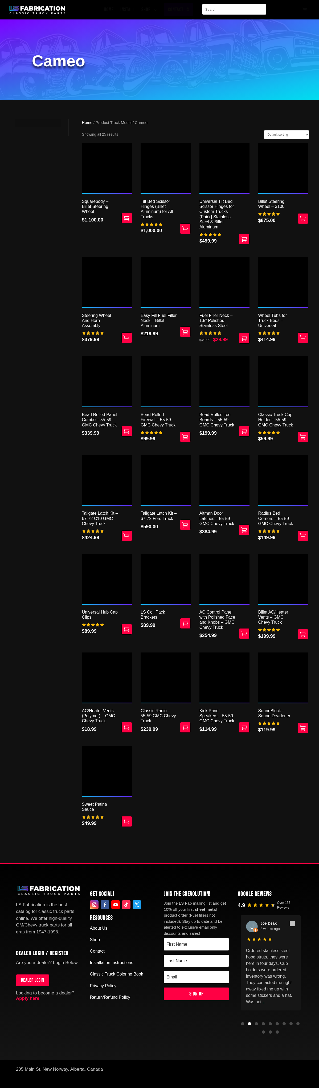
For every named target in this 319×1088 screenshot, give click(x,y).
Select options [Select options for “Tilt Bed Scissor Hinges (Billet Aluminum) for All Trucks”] (185, 228)
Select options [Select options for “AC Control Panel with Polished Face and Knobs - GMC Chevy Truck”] (244, 633)
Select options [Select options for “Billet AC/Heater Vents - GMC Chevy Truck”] (303, 634)
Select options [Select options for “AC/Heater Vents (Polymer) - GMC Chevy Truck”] (126, 727)
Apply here (27, 998)
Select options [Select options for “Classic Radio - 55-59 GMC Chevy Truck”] (185, 727)
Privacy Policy (103, 986)
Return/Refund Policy (110, 997)
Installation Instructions (111, 962)
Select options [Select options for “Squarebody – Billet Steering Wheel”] (126, 218)
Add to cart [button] (126, 337)
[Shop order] (286, 134)
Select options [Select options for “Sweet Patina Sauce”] (126, 821)
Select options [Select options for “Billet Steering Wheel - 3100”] (303, 218)
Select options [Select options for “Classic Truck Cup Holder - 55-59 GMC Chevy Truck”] (303, 437)
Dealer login (32, 980)
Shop (95, 939)
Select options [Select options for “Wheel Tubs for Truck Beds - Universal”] (303, 337)
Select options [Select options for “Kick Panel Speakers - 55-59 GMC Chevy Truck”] (244, 727)
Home (87, 122)
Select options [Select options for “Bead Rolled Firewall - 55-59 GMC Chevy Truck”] (185, 437)
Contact (97, 951)
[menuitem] (110, 9)
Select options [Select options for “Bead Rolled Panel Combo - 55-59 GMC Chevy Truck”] (126, 431)
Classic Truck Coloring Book (116, 974)
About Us (99, 928)
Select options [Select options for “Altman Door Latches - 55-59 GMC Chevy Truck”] (244, 530)
